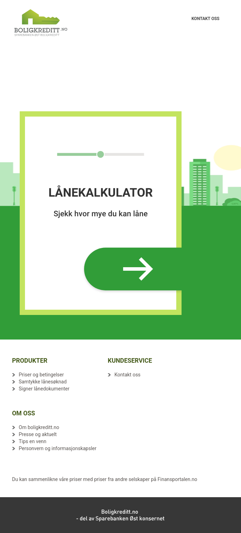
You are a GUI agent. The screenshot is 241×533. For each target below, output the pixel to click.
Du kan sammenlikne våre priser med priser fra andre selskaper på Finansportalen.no (104, 479)
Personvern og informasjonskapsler (57, 448)
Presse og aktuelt (38, 434)
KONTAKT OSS (205, 16)
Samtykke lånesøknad (42, 381)
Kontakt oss (127, 374)
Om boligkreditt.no (39, 427)
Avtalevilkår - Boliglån (37, 67)
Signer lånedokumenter (44, 388)
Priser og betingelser (41, 374)
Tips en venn (32, 441)
